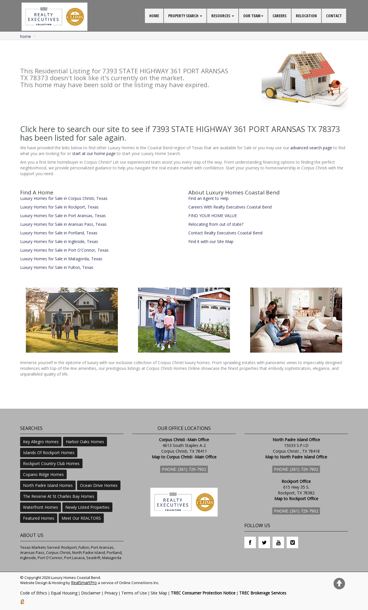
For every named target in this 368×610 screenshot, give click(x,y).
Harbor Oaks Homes (85, 441)
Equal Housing (64, 593)
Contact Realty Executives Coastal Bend (225, 233)
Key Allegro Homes (41, 441)
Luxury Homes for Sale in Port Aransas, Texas (63, 215)
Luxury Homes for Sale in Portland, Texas (58, 233)
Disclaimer (91, 593)
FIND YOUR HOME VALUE (212, 215)
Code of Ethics (33, 593)
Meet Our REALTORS (81, 518)
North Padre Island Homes (48, 485)
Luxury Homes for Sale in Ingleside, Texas (59, 241)
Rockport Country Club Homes (51, 463)
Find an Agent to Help (208, 198)
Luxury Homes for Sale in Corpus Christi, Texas (64, 198)
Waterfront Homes (40, 507)
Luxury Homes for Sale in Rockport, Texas (59, 207)
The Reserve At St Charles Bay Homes (58, 496)
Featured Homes (38, 518)
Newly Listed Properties (87, 507)
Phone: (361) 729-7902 (184, 469)
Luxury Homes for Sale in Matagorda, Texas (61, 258)
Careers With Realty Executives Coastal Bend (230, 207)
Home (25, 36)
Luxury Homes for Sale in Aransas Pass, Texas (63, 224)
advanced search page (311, 147)
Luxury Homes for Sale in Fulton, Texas (56, 267)
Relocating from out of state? (215, 224)
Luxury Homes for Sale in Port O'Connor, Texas (64, 250)
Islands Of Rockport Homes (48, 452)
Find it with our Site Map (210, 241)
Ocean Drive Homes (99, 485)
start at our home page (94, 153)
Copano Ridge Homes (43, 474)
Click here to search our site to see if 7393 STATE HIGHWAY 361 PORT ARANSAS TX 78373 (180, 129)
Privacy (111, 593)
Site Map (159, 593)
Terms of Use (134, 593)
